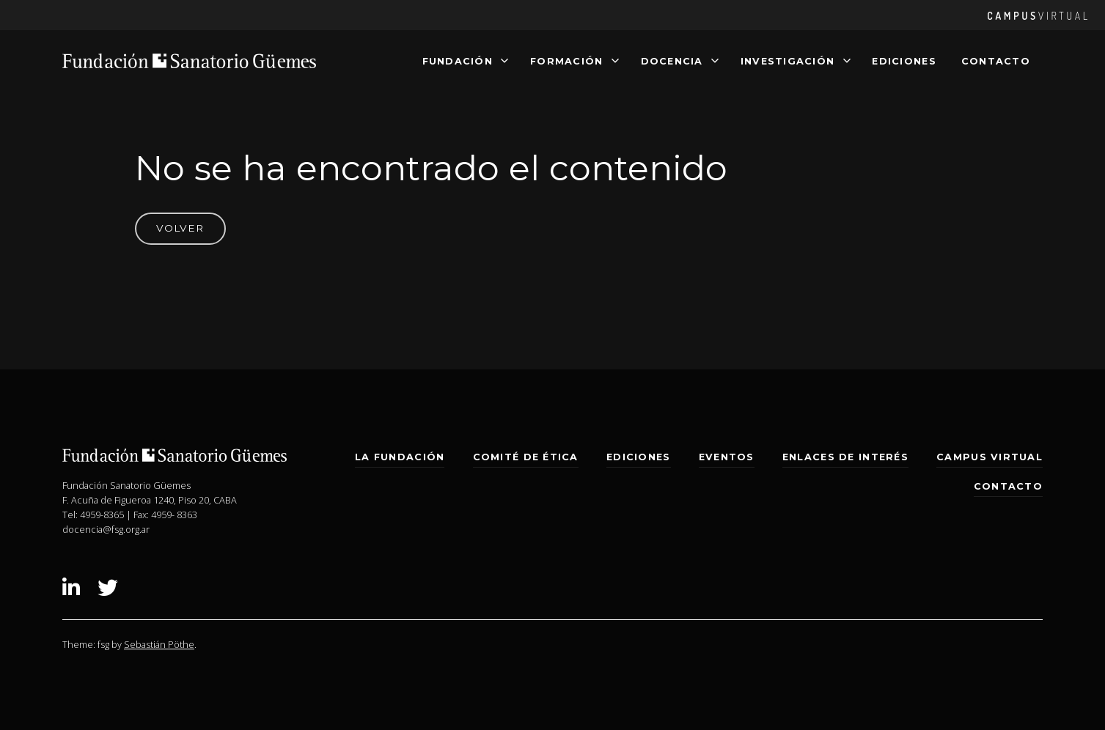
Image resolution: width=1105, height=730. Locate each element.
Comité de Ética (526, 456)
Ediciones (904, 60)
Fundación (457, 60)
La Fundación (399, 456)
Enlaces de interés (845, 456)
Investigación (788, 60)
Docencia (672, 60)
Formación (566, 60)
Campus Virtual (989, 456)
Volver (180, 228)
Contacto (995, 60)
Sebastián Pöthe (159, 644)
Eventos (727, 456)
